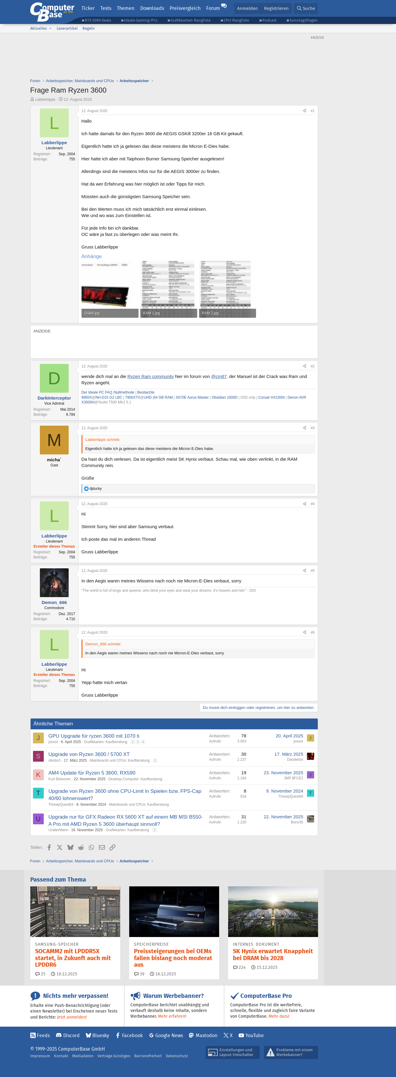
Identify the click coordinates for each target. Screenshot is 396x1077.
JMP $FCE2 (293, 778)
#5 (312, 571)
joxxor (53, 742)
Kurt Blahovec (60, 779)
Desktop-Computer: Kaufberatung (135, 779)
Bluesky (100, 1035)
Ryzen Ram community (150, 376)
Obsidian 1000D (224, 397)
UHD (148, 397)
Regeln (88, 28)
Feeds (43, 1035)
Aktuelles (38, 28)
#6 (312, 632)
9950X (87, 397)
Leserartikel (67, 28)
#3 (312, 428)
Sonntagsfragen (304, 20)
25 (40, 974)
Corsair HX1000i (271, 397)
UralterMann (58, 830)
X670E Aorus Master (192, 397)
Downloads (152, 8)
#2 (312, 366)
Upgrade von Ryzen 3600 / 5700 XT (89, 754)
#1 (312, 111)
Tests (105, 8)
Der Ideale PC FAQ (97, 392)
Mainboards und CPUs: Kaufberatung (120, 760)
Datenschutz (177, 1056)
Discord (71, 1035)
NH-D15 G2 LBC (108, 397)
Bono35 (297, 822)
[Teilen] (304, 111)
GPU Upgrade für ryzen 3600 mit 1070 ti (94, 736)
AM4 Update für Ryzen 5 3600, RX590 (92, 773)
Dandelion (295, 759)
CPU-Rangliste (236, 20)
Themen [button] (125, 8)
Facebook (132, 1035)
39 (139, 974)
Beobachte (145, 392)
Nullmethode (124, 392)
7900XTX (132, 397)
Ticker (88, 8)
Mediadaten (83, 1056)
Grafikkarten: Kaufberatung (105, 742)
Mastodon (206, 1035)
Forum (213, 8)
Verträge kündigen (113, 1056)
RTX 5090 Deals (98, 20)
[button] (51, 28)
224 (239, 967)
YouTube (255, 1035)
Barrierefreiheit (148, 1056)
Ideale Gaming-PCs (140, 20)
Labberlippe (45, 99)
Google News (169, 1035)
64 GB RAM (163, 397)
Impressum (40, 1056)
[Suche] (306, 8)
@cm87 (219, 376)
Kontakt (61, 1056)
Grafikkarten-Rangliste (191, 20)
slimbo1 (55, 760)
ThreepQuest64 (61, 804)
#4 (312, 504)
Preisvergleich (185, 8)
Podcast (269, 20)
